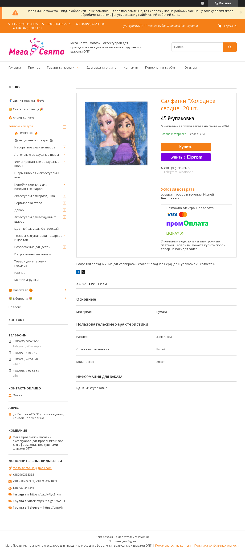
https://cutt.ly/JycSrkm (45, 494)
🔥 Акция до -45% (21, 117)
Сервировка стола (28, 203)
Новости (14, 307)
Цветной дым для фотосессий (36, 228)
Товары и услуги (20, 126)
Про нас (34, 67)
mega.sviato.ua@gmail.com (32, 468)
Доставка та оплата (101, 67)
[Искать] (230, 47)
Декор (19, 210)
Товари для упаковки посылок (30, 263)
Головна (14, 67)
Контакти (131, 67)
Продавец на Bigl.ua (122, 541)
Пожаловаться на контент (173, 546)
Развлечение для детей (32, 247)
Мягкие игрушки (26, 280)
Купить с (185, 157)
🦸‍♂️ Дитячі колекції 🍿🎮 (26, 100)
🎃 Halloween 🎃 (20, 290)
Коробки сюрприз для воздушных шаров (30, 186)
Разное (19, 272)
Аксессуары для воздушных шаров (35, 219)
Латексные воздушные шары (36, 154)
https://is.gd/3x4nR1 (51, 501)
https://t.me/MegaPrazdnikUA (64, 507)
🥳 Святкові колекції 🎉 (25, 109)
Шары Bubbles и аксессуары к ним (36, 175)
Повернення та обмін (161, 67)
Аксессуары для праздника (34, 196)
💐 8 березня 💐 (20, 298)
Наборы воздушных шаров (34, 147)
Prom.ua (144, 537)
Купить (185, 147)
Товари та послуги (60, 67)
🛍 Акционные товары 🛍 (33, 140)
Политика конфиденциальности (217, 546)
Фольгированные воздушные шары (36, 163)
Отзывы (190, 67)
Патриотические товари (33, 254)
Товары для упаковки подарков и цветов (38, 237)
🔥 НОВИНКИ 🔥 (26, 133)
